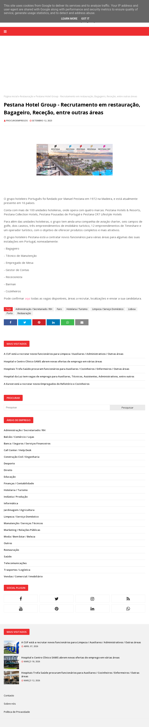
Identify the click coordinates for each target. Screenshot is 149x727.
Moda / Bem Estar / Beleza (19, 536)
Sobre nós (10, 703)
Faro (59, 309)
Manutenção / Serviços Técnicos (23, 523)
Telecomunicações (15, 563)
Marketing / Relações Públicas (22, 530)
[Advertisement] (74, 68)
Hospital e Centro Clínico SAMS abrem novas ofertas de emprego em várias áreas (53, 361)
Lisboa (131, 309)
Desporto (9, 463)
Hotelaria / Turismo (77, 309)
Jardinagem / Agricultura (19, 510)
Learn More (69, 18)
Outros (8, 543)
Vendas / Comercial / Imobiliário (23, 576)
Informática (11, 503)
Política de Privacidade (17, 712)
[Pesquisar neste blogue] (57, 407)
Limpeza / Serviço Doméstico (108, 309)
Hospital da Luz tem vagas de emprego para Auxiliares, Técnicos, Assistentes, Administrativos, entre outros (69, 376)
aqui (27, 298)
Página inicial (11, 96)
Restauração (26, 96)
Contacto (9, 695)
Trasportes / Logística (17, 569)
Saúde (8, 556)
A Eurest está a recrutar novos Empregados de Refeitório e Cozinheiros (46, 384)
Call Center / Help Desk (17, 450)
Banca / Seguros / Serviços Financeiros (27, 443)
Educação (10, 476)
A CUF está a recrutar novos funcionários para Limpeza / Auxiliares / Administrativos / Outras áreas (63, 354)
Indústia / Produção (16, 496)
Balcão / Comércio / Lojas (19, 437)
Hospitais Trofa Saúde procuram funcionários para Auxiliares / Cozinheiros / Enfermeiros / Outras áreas (66, 369)
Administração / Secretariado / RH (34, 309)
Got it (85, 18)
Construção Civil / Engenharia (21, 456)
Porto (10, 313)
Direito (8, 470)
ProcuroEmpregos (17, 120)
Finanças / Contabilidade (19, 483)
